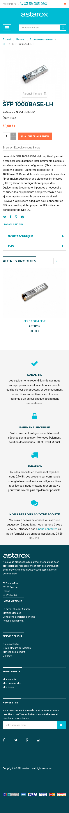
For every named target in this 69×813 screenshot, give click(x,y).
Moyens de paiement (14, 651)
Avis (11, 246)
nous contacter (47, 529)
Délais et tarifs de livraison (17, 648)
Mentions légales (12, 613)
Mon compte (9, 679)
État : (6, 118)
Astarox (27, 768)
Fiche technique (20, 236)
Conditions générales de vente (19, 616)
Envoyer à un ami (13, 224)
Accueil (7, 39)
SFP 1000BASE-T (34, 321)
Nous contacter (11, 644)
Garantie (7, 655)
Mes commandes (12, 683)
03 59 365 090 (35, 4)
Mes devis (8, 687)
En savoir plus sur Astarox (16, 609)
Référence (9, 112)
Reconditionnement (13, 620)
